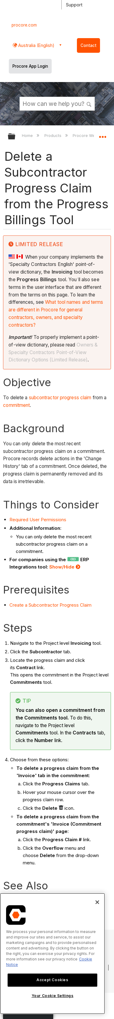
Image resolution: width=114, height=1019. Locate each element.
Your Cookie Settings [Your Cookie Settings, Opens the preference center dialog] (53, 995)
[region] (52, 953)
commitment (16, 405)
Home (28, 135)
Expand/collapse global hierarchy (15, 136)
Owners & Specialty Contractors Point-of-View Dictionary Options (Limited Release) (53, 352)
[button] (89, 103)
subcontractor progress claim (60, 397)
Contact (88, 45)
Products (53, 135)
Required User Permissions (37, 519)
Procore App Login (30, 66)
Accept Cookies (52, 980)
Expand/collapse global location (102, 134)
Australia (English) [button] (35, 45)
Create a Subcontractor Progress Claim (50, 605)
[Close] (97, 902)
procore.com (24, 25)
